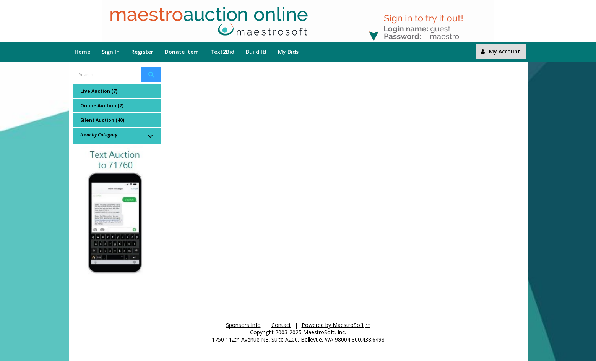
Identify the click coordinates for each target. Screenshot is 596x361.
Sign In (111, 51)
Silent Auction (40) (102, 120)
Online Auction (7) (101, 105)
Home (82, 51)
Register (142, 51)
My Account (500, 51)
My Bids (288, 51)
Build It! (256, 51)
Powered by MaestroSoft (333, 325)
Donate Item (182, 51)
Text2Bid (222, 51)
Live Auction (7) (98, 91)
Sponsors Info (243, 325)
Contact (281, 325)
